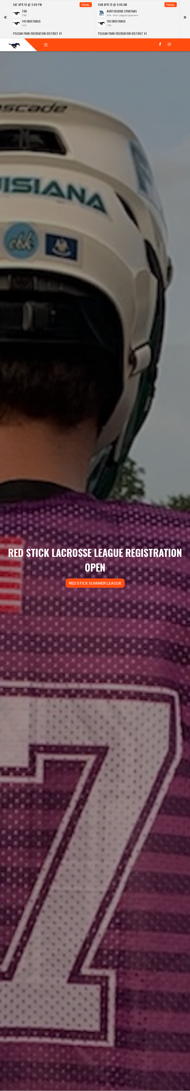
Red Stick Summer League (95, 583)
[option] (52, 19)
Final (86, 4)
